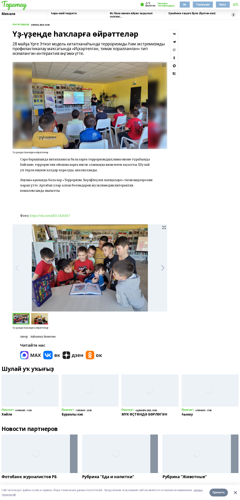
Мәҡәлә (8, 14)
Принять (219, 492)
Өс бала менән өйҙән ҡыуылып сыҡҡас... (131, 15)
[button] (162, 268)
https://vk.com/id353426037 (50, 215)
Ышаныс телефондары (166, 4)
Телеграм (202, 4)
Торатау (14, 4)
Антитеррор (21, 24)
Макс (222, 4)
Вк (184, 4)
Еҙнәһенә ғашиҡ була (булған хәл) (192, 13)
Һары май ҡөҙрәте (64, 13)
